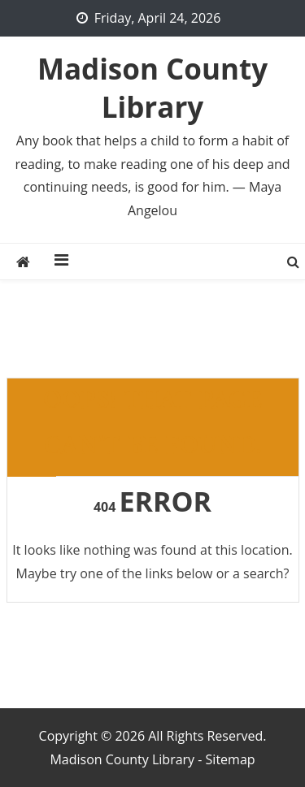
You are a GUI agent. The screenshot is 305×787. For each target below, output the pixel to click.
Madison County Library (152, 88)
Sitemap (230, 759)
